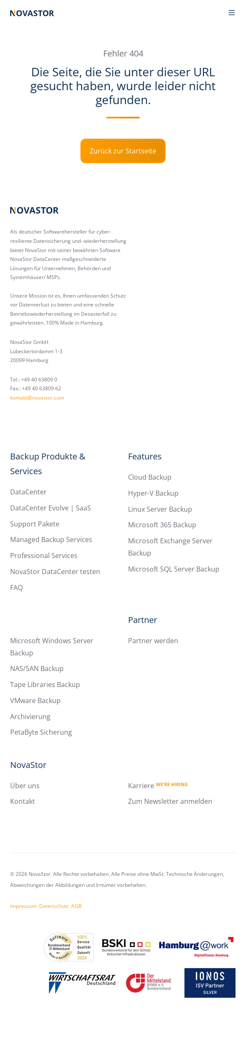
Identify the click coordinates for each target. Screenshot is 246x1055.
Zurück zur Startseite (123, 151)
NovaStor (28, 764)
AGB (76, 906)
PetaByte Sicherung (41, 732)
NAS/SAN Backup (37, 668)
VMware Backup (35, 700)
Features (145, 456)
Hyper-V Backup (153, 493)
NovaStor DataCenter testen (55, 571)
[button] (231, 12)
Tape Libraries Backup (45, 684)
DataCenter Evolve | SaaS (50, 508)
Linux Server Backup (160, 509)
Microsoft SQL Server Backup (173, 569)
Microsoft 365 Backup (162, 524)
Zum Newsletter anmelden (170, 801)
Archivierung (30, 716)
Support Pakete (34, 524)
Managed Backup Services (51, 539)
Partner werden (153, 640)
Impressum (23, 906)
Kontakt (22, 801)
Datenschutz (54, 906)
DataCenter (28, 492)
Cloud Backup (149, 477)
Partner (142, 619)
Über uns (25, 785)
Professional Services (44, 555)
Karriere (158, 785)
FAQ (16, 587)
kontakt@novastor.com (37, 397)
